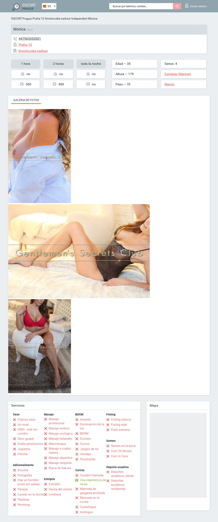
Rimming (24, 505)
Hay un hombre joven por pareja (29, 482)
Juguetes (24, 449)
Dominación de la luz (92, 426)
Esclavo (85, 439)
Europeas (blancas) (178, 74)
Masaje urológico (61, 433)
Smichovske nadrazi (58, 18)
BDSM (84, 433)
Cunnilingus (88, 507)
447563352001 (30, 39)
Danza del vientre (60, 489)
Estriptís (54, 484)
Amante (85, 419)
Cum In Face (119, 456)
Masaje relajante (60, 463)
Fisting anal (119, 425)
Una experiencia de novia (93, 482)
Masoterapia (57, 444)
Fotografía (25, 475)
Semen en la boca (123, 446)
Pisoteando (88, 459)
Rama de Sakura (60, 468)
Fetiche (23, 454)
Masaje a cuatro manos (60, 451)
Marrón (169, 84)
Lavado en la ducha (31, 494)
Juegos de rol (89, 449)
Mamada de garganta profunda (92, 491)
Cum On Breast (121, 451)
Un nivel (23, 425)
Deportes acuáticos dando (122, 474)
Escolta (23, 470)
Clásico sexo (27, 419)
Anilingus (86, 512)
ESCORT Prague (21, 18)
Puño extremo (120, 430)
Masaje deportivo (61, 458)
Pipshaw (23, 499)
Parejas (23, 489)
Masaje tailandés (60, 439)
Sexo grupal (26, 439)
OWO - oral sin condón (27, 431)
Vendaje (85, 454)
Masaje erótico (59, 428)
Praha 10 (38, 18)
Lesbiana (55, 494)
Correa (84, 444)
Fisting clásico (121, 419)
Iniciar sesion (196, 5)
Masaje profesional (56, 421)
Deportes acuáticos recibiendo (118, 485)
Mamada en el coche (89, 500)
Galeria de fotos (26, 100)
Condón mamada (91, 475)
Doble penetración (30, 444)
